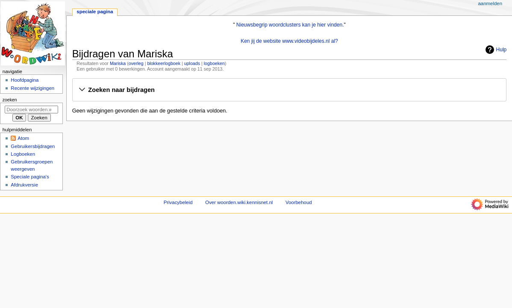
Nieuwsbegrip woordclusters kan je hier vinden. (290, 25)
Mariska (118, 63)
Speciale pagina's (30, 176)
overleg (136, 63)
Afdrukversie (24, 184)
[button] (289, 90)
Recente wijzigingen (32, 88)
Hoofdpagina (24, 80)
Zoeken (10, 99)
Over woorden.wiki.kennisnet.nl (239, 202)
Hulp (495, 49)
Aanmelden (490, 3)
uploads (192, 63)
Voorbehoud (298, 202)
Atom (23, 138)
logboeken (214, 63)
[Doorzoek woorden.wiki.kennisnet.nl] (31, 109)
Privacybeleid (178, 202)
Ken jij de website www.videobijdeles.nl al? (289, 41)
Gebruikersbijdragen (33, 146)
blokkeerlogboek (163, 63)
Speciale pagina (95, 11)
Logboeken (23, 154)
